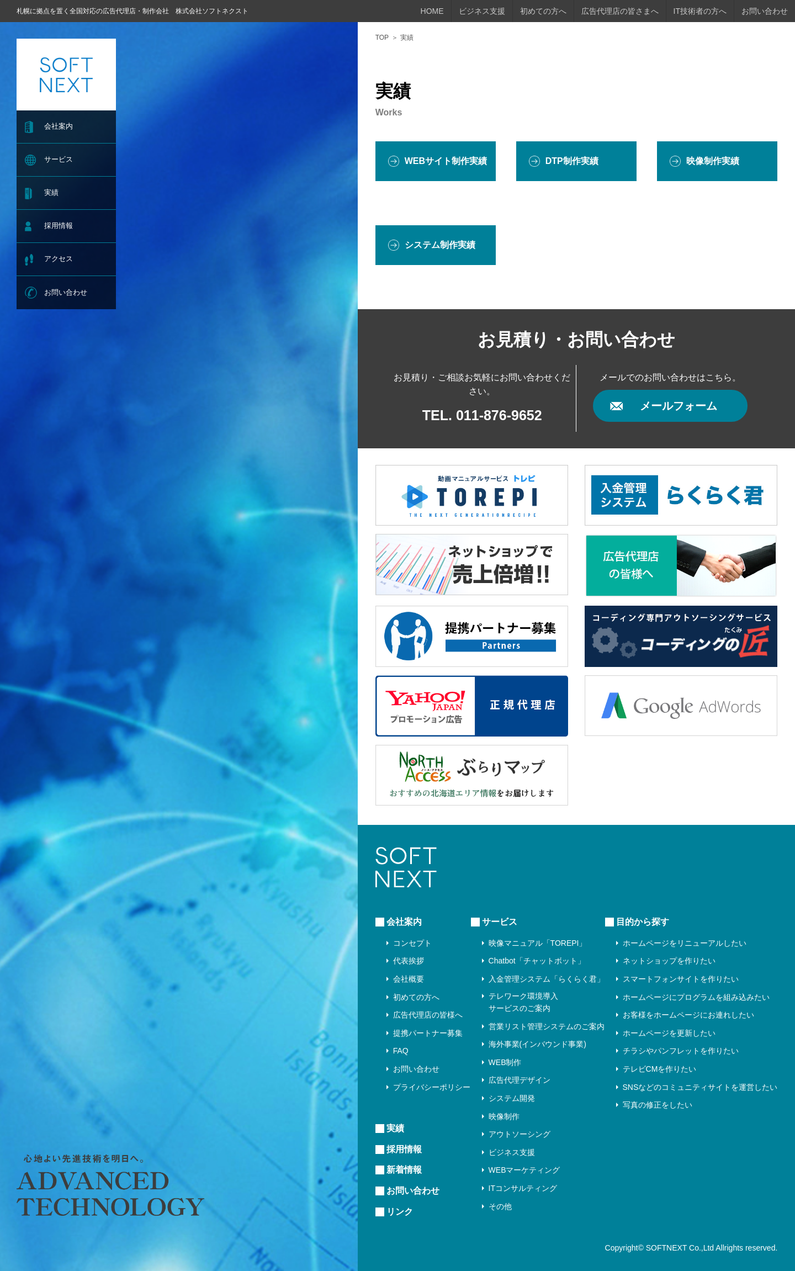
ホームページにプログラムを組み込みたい (696, 997)
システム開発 (512, 1098)
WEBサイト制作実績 (446, 161)
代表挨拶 (408, 960)
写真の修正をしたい (657, 1104)
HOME (432, 11)
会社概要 (408, 979)
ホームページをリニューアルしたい (684, 943)
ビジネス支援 (482, 11)
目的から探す (642, 921)
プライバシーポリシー (431, 1087)
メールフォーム (678, 406)
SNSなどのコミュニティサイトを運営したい (700, 1087)
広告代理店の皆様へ (428, 1014)
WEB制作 (505, 1062)
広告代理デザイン (519, 1080)
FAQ (401, 1050)
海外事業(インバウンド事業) (537, 1044)
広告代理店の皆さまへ (620, 11)
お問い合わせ (65, 292)
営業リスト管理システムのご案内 (547, 1026)
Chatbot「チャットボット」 (537, 960)
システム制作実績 (440, 245)
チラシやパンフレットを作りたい (681, 1050)
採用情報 (58, 225)
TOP (382, 37)
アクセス (58, 259)
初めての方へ (543, 11)
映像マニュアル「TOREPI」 (538, 943)
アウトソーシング (519, 1134)
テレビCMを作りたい (660, 1069)
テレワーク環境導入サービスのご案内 (523, 1002)
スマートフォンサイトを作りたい (681, 979)
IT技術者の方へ (700, 11)
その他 (500, 1206)
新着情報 (404, 1169)
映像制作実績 (712, 161)
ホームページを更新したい (669, 1033)
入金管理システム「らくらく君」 (547, 979)
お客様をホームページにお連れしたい (688, 1014)
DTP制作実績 (571, 161)
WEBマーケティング (524, 1170)
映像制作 (504, 1116)
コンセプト (412, 943)
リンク (399, 1211)
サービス (58, 159)
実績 (51, 192)
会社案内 (58, 126)
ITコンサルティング (523, 1188)
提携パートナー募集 (428, 1033)
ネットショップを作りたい (669, 960)
